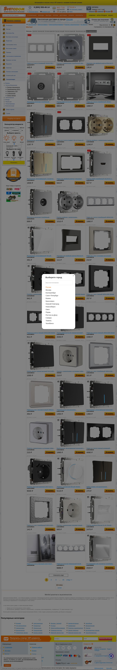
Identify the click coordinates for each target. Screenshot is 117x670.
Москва (48, 290)
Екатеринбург (51, 293)
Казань (48, 298)
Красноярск (50, 301)
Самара (49, 318)
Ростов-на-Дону (51, 315)
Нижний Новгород (52, 304)
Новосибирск (50, 307)
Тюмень (49, 320)
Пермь (48, 312)
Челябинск (50, 323)
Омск (48, 309)
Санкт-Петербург (52, 295)
